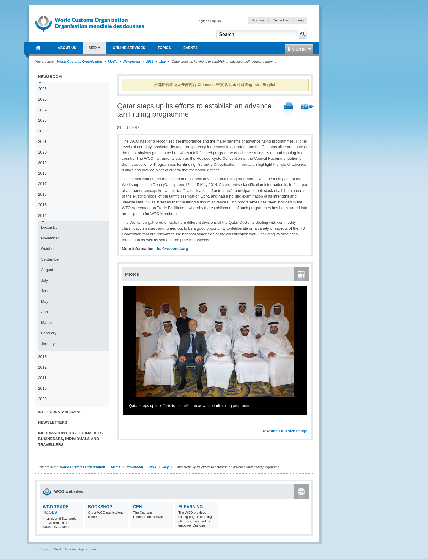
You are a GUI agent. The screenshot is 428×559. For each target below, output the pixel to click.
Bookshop (100, 506)
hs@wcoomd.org (172, 248)
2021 (42, 141)
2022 (42, 131)
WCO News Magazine (60, 412)
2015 (42, 205)
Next (306, 425)
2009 (42, 399)
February (48, 333)
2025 (42, 99)
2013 (42, 356)
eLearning (190, 506)
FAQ (300, 20)
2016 (42, 194)
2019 (42, 162)
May (162, 61)
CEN (137, 506)
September (50, 259)
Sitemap (258, 20)
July (44, 280)
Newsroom (131, 61)
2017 (42, 183)
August (47, 269)
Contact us (281, 20)
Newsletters (52, 422)
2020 (42, 152)
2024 (42, 110)
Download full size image (284, 431)
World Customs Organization (80, 61)
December (50, 227)
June (45, 291)
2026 (42, 89)
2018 (42, 173)
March (46, 322)
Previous (128, 425)
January (48, 344)
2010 (42, 388)
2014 (149, 61)
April (45, 312)
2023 (42, 120)
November (50, 238)
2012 (42, 367)
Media (112, 61)
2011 (42, 377)
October (48, 248)
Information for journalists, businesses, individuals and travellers (71, 439)
